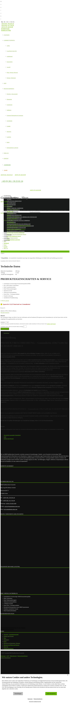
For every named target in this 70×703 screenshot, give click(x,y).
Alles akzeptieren (51, 693)
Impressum (30, 698)
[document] (35, 684)
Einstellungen (18, 693)
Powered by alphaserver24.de (35, 701)
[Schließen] (68, 675)
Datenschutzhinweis (38, 698)
